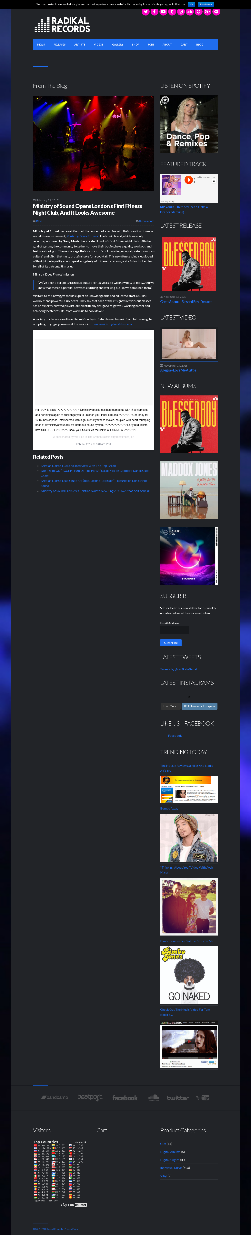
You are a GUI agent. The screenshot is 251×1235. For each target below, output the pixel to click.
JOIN (151, 44)
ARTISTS (79, 44)
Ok (191, 4)
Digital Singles (169, 1160)
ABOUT (167, 44)
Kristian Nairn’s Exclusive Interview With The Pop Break (78, 465)
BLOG (199, 44)
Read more (206, 4)
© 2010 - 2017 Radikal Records (48, 1229)
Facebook (175, 735)
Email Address (169, 623)
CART (184, 44)
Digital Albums (170, 1152)
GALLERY (117, 44)
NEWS (41, 44)
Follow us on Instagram (199, 706)
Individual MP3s (171, 1167)
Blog (39, 221)
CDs (163, 1144)
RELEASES (60, 44)
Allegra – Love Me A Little (178, 370)
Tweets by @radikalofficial (178, 669)
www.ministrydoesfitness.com (114, 324)
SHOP (135, 44)
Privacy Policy (71, 1229)
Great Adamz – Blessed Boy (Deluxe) (185, 301)
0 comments (145, 221)
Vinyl (163, 1175)
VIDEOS (99, 44)
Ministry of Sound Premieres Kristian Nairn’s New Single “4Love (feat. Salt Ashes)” (95, 491)
